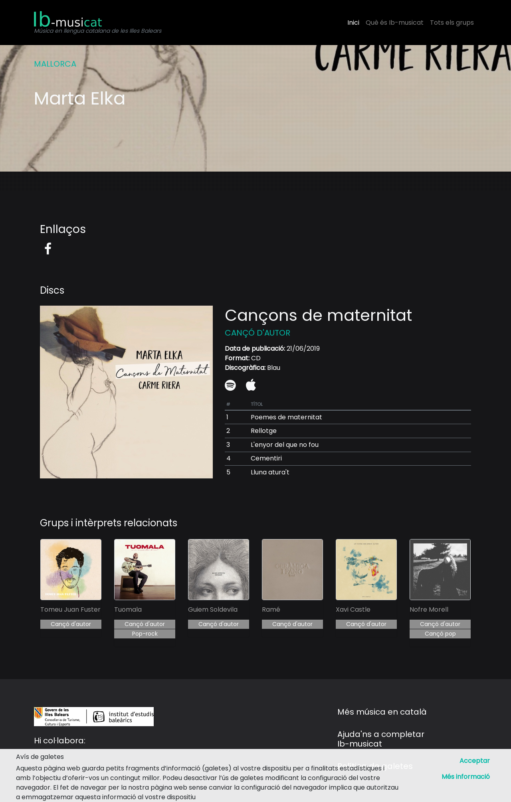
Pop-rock (145, 634)
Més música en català (382, 711)
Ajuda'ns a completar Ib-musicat (380, 739)
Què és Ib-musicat (395, 22)
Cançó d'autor (71, 624)
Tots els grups (452, 22)
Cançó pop (440, 634)
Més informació (466, 776)
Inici (353, 22)
